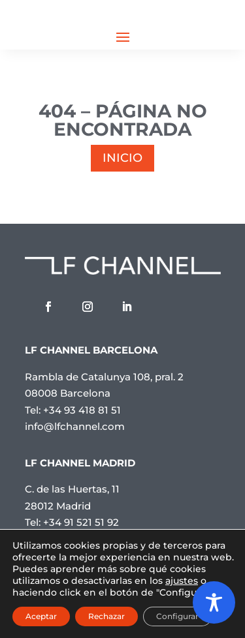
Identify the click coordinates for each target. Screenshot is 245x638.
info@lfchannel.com (75, 426)
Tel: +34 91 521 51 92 (72, 522)
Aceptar (41, 616)
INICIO (122, 158)
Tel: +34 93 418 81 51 (73, 410)
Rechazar (106, 616)
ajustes (181, 580)
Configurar (177, 616)
